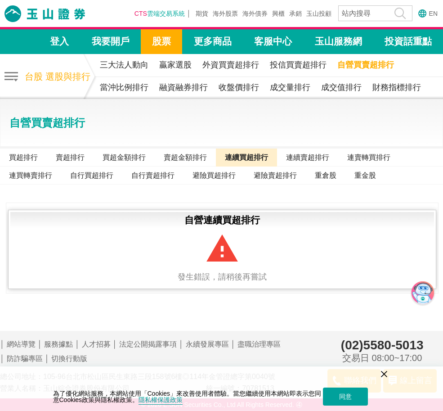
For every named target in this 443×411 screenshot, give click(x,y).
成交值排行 (341, 87)
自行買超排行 (91, 175)
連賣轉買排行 (368, 157)
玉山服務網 (338, 41)
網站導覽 (21, 344)
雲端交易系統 (159, 13)
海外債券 (255, 13)
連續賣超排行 (307, 157)
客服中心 (273, 41)
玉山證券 (56, 13)
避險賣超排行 (275, 175)
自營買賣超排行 (365, 64)
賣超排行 (70, 157)
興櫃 (278, 13)
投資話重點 (408, 41)
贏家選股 (175, 64)
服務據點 (58, 344)
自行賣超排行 (153, 175)
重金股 (365, 175)
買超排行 (23, 157)
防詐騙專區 (25, 358)
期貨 (202, 13)
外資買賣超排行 (230, 64)
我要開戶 (111, 41)
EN (433, 13)
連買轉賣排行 (30, 175)
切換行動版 (69, 358)
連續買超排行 (246, 157)
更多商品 (213, 41)
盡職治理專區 (259, 344)
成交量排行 (290, 87)
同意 (345, 396)
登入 (59, 41)
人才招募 (96, 344)
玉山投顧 (318, 13)
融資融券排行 (183, 87)
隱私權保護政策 (161, 399)
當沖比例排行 (124, 87)
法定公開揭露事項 (148, 344)
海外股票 (225, 13)
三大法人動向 (124, 64)
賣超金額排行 (185, 157)
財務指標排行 (396, 87)
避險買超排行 (214, 175)
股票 (161, 41)
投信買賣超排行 (298, 64)
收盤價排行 (239, 87)
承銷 (295, 13)
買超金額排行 (124, 157)
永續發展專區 (207, 344)
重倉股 (325, 175)
